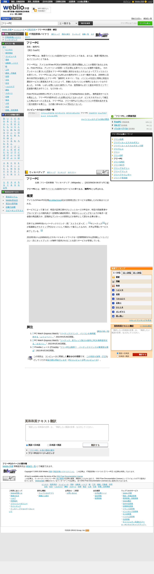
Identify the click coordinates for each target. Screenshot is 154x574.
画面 (65, 71)
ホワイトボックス (73, 113)
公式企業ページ (101, 493)
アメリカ (43, 64)
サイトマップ (16, 506)
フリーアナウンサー (122, 175)
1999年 (64, 64)
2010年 (30, 237)
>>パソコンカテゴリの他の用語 (95, 119)
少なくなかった (74, 97)
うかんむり (120, 299)
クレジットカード (74, 209)
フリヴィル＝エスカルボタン (126, 142)
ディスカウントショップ (60, 94)
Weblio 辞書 (139, 2)
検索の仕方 (15, 496)
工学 (7, 70)
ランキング (76, 34)
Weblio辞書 (39, 481)
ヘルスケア (9, 86)
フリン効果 (119, 139)
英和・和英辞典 (33, 2)
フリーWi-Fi (119, 165)
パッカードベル (121, 128)
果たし (43, 104)
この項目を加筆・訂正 (96, 356)
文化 (7, 80)
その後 (51, 104)
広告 (48, 71)
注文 (93, 78)
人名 (7, 103)
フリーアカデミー (121, 168)
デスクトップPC (44, 227)
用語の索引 (66, 34)
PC (48, 94)
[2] (103, 223)
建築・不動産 (10, 73)
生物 (7, 97)
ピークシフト (60, 113)
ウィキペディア (37, 172)
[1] (89, 223)
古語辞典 (72, 2)
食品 (7, 100)
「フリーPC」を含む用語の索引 (41, 450)
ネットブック (42, 240)
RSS (87, 530)
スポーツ (9, 93)
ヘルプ (150, 2)
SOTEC (34, 78)
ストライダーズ (77, 223)
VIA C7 (117, 125)
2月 (68, 64)
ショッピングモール (87, 213)
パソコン (51, 56)
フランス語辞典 (129, 509)
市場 (96, 101)
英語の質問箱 (12, 203)
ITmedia (54, 347)
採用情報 (98, 498)
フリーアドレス (120, 171)
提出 (92, 85)
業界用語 (9, 53)
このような (56, 75)
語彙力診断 (11, 207)
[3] (42, 230)
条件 (71, 75)
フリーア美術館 (120, 178)
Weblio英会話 (12, 200)
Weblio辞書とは (16, 493)
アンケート (49, 68)
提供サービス (102, 94)
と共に (81, 101)
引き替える (71, 68)
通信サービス (33, 81)
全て (4, 47)
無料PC (36, 47)
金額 (31, 88)
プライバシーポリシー (19, 503)
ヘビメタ (119, 290)
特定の (106, 78)
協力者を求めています (57, 360)
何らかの (65, 75)
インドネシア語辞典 (130, 511)
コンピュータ (19, 30)
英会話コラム (12, 197)
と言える (46, 101)
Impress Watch (51, 333)
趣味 (7, 90)
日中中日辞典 (47, 2)
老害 (118, 294)
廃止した (33, 97)
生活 (7, 83)
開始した (82, 64)
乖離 (118, 281)
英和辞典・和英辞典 (130, 498)
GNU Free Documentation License (70, 476)
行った (58, 97)
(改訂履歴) (60, 479)
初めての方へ (136, 18)
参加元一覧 (147, 18)
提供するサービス (65, 56)
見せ (70, 104)
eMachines (78, 94)
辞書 (5, 2)
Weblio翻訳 (127, 501)
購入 (37, 88)
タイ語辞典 (127, 514)
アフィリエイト (101, 71)
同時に (100, 78)
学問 (7, 76)
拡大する (104, 101)
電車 (7, 60)
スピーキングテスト (14, 210)
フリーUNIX (119, 162)
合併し (88, 94)
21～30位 (137, 273)
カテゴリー (72, 172)
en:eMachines (55, 200)
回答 (60, 68)
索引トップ (55, 34)
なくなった (77, 104)
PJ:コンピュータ (76, 360)
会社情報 (98, 496)
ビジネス (9, 50)
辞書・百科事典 (11, 110)
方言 (7, 107)
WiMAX (44, 237)
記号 (5, 188)
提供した (44, 78)
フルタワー (93, 113)
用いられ (54, 85)
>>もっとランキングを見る (140, 320)
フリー (117, 152)
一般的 (87, 75)
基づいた (42, 71)
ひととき (119, 307)
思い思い (119, 316)
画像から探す (44, 496)
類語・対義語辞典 (18, 2)
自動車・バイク (11, 63)
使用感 (77, 85)
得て (31, 75)
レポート (86, 85)
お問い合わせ (72, 493)
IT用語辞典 (31, 30)
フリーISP (69, 101)
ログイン (127, 1)
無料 (91, 68)
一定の (30, 104)
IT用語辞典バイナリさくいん (63, 472)
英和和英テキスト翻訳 (40, 421)
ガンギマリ (120, 312)
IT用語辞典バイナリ (39, 34)
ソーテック (97, 223)
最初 (94, 64)
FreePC (36, 50)
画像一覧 (85, 34)
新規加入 (44, 81)
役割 (35, 104)
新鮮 (118, 277)
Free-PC (53, 64)
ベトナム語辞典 (129, 516)
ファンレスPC (52, 116)
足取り (118, 303)
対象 (68, 81)
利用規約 (14, 501)
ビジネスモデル (91, 97)
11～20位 (127, 273)
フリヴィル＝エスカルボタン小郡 (128, 146)
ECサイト (100, 85)
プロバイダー (33, 213)
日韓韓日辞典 (61, 2)
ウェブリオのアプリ (46, 493)
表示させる (74, 71)
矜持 (118, 286)
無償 (43, 56)
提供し (98, 68)
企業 (63, 97)
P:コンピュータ (91, 360)
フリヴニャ (119, 149)
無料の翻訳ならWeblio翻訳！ (43, 10)
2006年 (101, 75)
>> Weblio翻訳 (146, 326)
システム (83, 71)
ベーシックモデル (47, 113)
